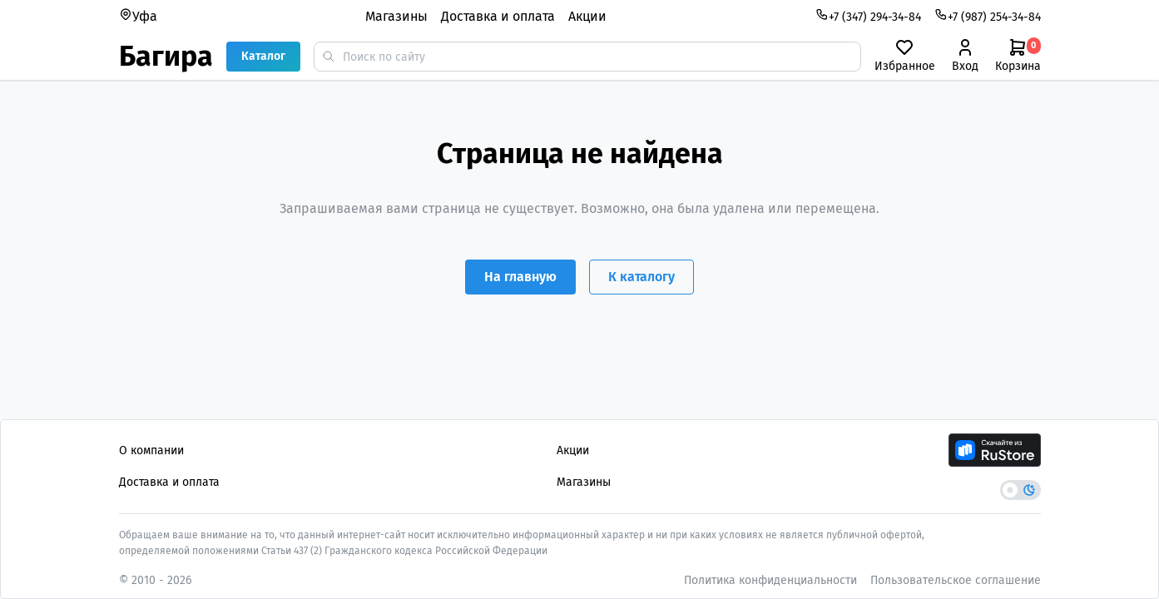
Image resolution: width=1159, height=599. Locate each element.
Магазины (396, 16)
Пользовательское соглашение (955, 580)
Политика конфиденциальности (770, 580)
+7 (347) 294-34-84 (868, 15)
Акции (587, 16)
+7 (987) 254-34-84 (987, 15)
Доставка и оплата (498, 16)
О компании (151, 450)
